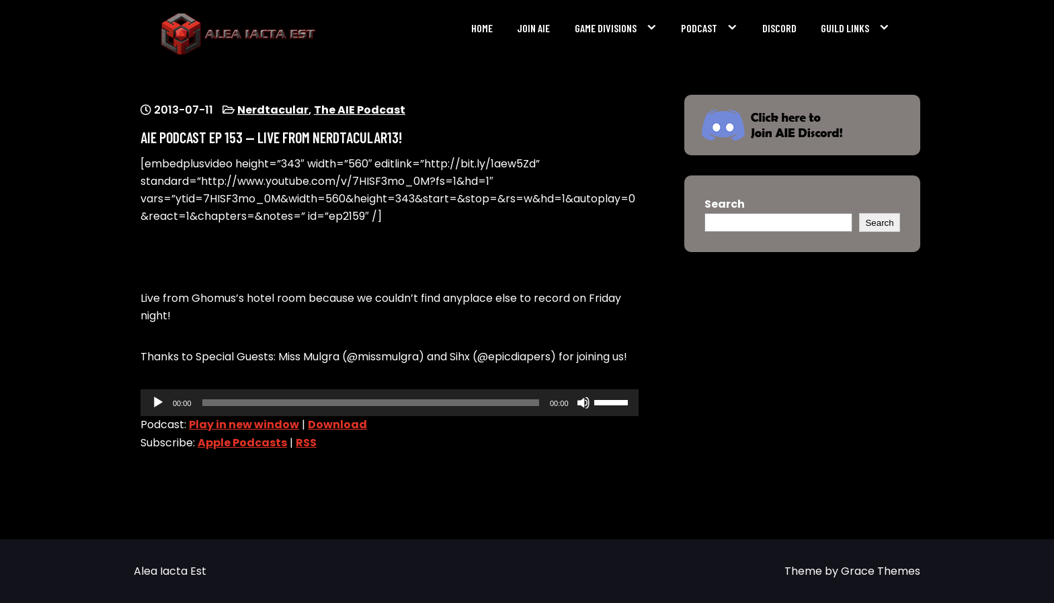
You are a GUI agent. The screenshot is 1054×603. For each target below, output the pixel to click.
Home (482, 28)
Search (724, 204)
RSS (306, 442)
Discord (779, 28)
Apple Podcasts (242, 442)
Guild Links (845, 28)
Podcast (699, 28)
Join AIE (533, 28)
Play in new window (244, 424)
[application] (389, 402)
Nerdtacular (273, 110)
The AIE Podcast (359, 110)
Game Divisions (606, 28)
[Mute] (583, 402)
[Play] (158, 402)
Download (337, 424)
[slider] (370, 402)
